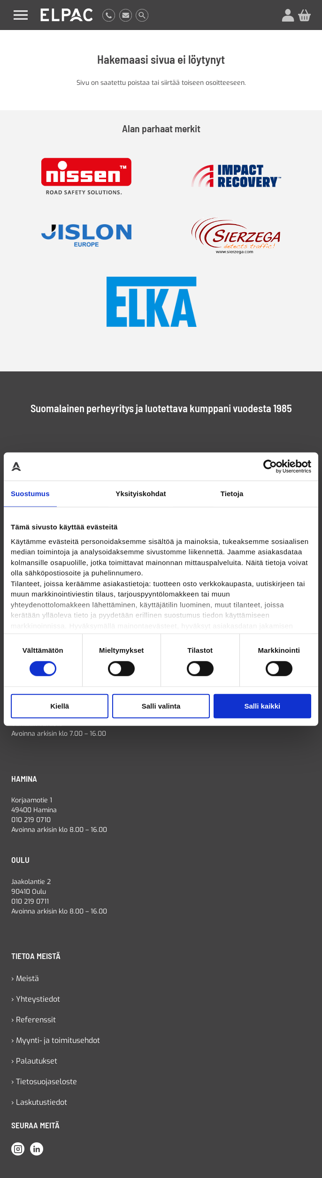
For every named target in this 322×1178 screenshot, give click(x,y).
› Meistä (25, 978)
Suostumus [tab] (30, 494)
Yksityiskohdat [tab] (140, 494)
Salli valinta (161, 706)
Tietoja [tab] (232, 494)
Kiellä (59, 706)
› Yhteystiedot (35, 999)
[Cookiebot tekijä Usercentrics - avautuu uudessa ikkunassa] (270, 467)
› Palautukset (34, 1061)
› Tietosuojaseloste (44, 1082)
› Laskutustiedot (39, 1102)
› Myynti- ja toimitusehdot (55, 1040)
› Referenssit (33, 1020)
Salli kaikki (262, 706)
